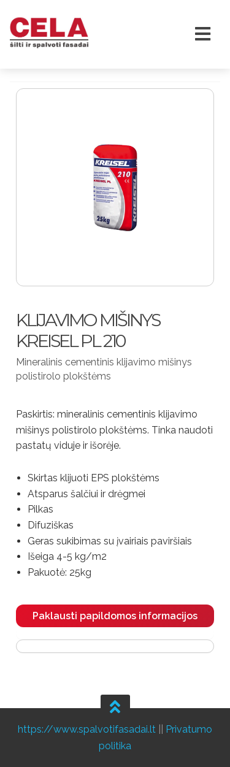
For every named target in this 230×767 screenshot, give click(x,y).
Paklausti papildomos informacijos (115, 616)
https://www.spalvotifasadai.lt (87, 729)
